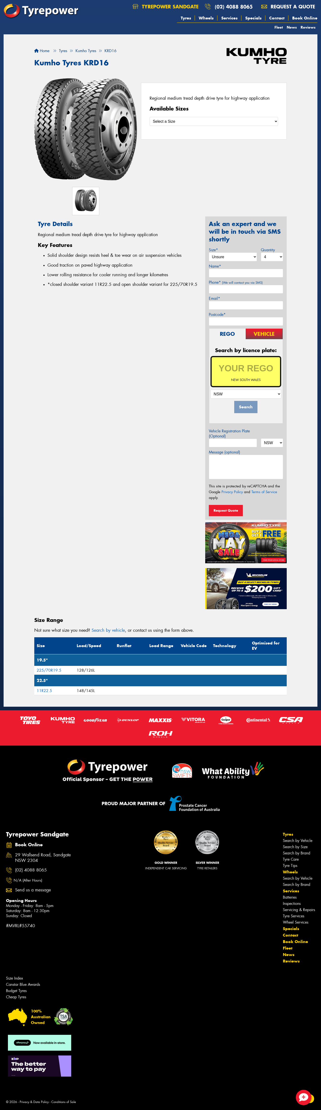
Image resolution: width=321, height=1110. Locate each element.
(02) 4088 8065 (234, 7)
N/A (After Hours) (28, 880)
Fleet (278, 27)
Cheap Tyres (16, 997)
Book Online (304, 18)
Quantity (268, 249)
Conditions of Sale (63, 1102)
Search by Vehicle (297, 840)
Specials (253, 18)
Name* (215, 266)
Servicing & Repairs (299, 909)
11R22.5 (44, 690)
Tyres (186, 18)
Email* (214, 298)
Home (41, 50)
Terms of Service (264, 492)
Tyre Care (291, 859)
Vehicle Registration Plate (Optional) (229, 434)
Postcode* (217, 314)
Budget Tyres (16, 990)
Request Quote (226, 510)
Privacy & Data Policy (34, 1102)
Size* (213, 249)
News (292, 27)
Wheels (206, 18)
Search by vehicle (108, 630)
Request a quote (288, 7)
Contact (277, 18)
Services (229, 18)
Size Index (14, 978)
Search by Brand (296, 853)
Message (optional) (224, 452)
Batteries (290, 897)
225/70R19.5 (49, 670)
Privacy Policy (232, 492)
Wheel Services (295, 922)
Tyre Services (293, 916)
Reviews (308, 27)
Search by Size (295, 846)
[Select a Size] (214, 121)
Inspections (292, 903)
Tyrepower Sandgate (165, 7)
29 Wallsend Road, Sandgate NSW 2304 (43, 857)
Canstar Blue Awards (23, 984)
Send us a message (33, 890)
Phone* (236, 282)
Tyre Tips (290, 865)
